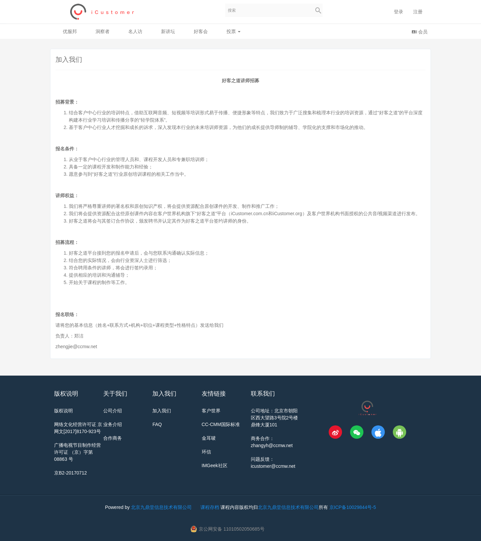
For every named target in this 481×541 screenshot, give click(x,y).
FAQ (157, 424)
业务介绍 (112, 424)
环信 (206, 451)
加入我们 (161, 410)
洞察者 (103, 31)
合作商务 (112, 438)
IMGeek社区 (214, 465)
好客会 (201, 31)
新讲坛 (168, 31)
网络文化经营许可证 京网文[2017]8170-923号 (78, 428)
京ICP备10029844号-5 (352, 507)
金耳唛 (209, 438)
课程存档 (209, 507)
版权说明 (63, 410)
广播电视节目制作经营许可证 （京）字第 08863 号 (77, 452)
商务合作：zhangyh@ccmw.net (272, 442)
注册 (418, 11)
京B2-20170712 (70, 473)
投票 (233, 31)
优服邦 (70, 31)
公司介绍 (112, 410)
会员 (420, 31)
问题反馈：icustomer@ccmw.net (273, 462)
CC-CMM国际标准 (221, 424)
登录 (398, 11)
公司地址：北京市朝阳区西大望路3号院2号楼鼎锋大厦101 (274, 417)
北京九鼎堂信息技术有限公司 (161, 507)
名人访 (135, 31)
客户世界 (211, 410)
